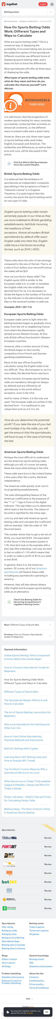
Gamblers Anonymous (13, 977)
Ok (46, 1012)
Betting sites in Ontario (13, 948)
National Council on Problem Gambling (12, 981)
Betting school (11, 21)
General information (29, 21)
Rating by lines (9, 934)
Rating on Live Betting (13, 937)
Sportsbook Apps (11, 941)
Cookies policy (36, 980)
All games (34, 934)
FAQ (31, 962)
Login (43, 4)
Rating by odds (9, 930)
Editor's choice (9, 959)
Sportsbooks (8, 830)
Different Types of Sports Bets (21, 625)
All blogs (6, 966)
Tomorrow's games (39, 930)
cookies (30, 1013)
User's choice (8, 962)
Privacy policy (36, 984)
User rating (7, 927)
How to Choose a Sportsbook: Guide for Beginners (23, 635)
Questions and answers (40, 966)
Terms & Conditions (39, 987)
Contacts (34, 977)
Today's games (36, 927)
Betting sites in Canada (13, 944)
